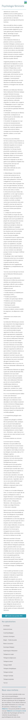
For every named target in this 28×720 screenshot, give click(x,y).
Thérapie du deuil (8, 661)
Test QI (5, 683)
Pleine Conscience (8, 643)
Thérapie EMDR (7, 665)
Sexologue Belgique (8, 647)
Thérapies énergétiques (9, 668)
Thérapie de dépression (9, 658)
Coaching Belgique (8, 633)
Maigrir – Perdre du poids (10, 640)
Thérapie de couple (8, 654)
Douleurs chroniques (9, 636)
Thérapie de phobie (8, 679)
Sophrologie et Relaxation (10, 650)
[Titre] (25, 2)
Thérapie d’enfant (8, 672)
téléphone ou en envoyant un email (16, 711)
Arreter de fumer (7, 629)
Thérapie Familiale (8, 675)
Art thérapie (6, 625)
